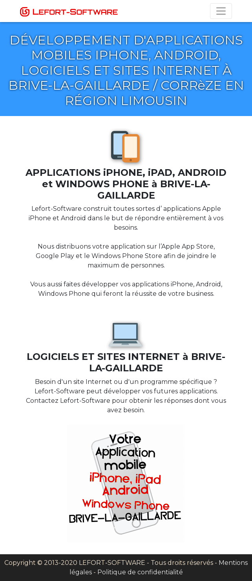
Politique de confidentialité (140, 572)
